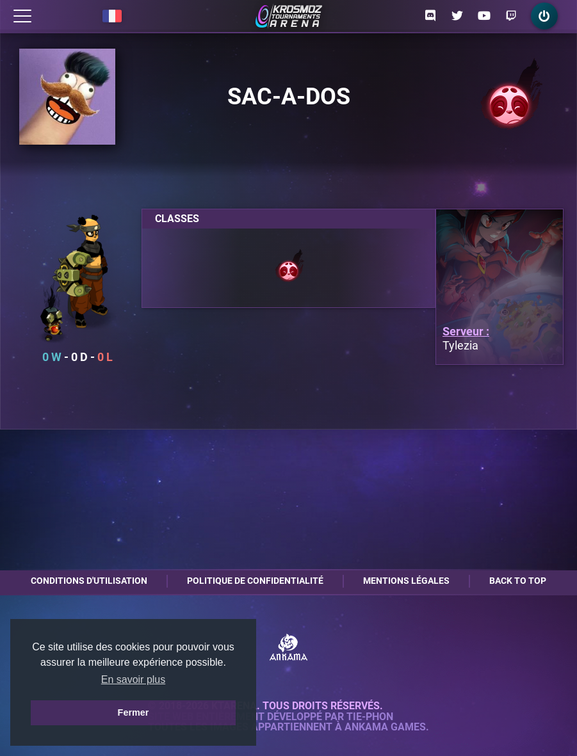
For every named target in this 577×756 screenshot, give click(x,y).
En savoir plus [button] (133, 679)
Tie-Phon (369, 717)
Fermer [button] (133, 712)
